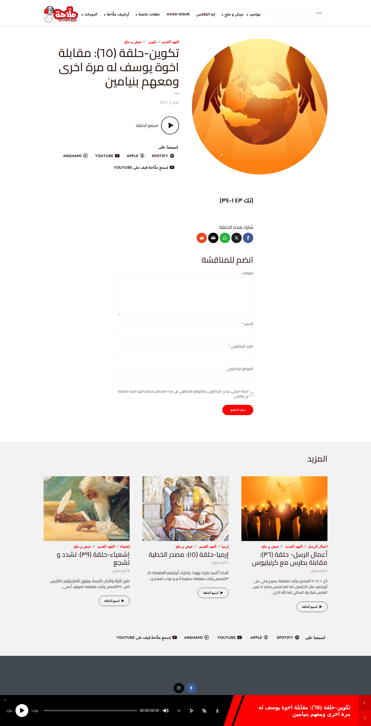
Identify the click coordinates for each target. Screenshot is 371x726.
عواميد (255, 14)
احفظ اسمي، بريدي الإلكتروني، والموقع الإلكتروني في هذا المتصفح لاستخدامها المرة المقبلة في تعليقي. (183, 393)
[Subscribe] (204, 710)
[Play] (21, 710)
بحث (275, 13)
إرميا (225, 546)
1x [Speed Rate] (178, 710)
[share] (191, 710)
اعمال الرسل (317, 546)
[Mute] (165, 710)
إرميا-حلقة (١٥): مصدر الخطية (189, 554)
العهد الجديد (293, 546)
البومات (91, 14)
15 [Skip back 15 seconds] (9, 711)
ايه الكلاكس (205, 14)
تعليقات (247, 273)
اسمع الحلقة (313, 607)
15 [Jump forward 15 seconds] (35, 711)
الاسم (247, 324)
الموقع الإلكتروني (239, 369)
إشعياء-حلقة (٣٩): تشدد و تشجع (93, 558)
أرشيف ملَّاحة (118, 14)
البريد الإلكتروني (240, 346)
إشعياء (125, 546)
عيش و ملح (234, 14)
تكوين (152, 41)
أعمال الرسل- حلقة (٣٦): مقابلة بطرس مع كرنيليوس (289, 558)
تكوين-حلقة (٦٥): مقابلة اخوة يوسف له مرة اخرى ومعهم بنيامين (304, 710)
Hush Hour (178, 14)
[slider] (90, 710)
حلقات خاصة (149, 14)
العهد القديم (170, 41)
